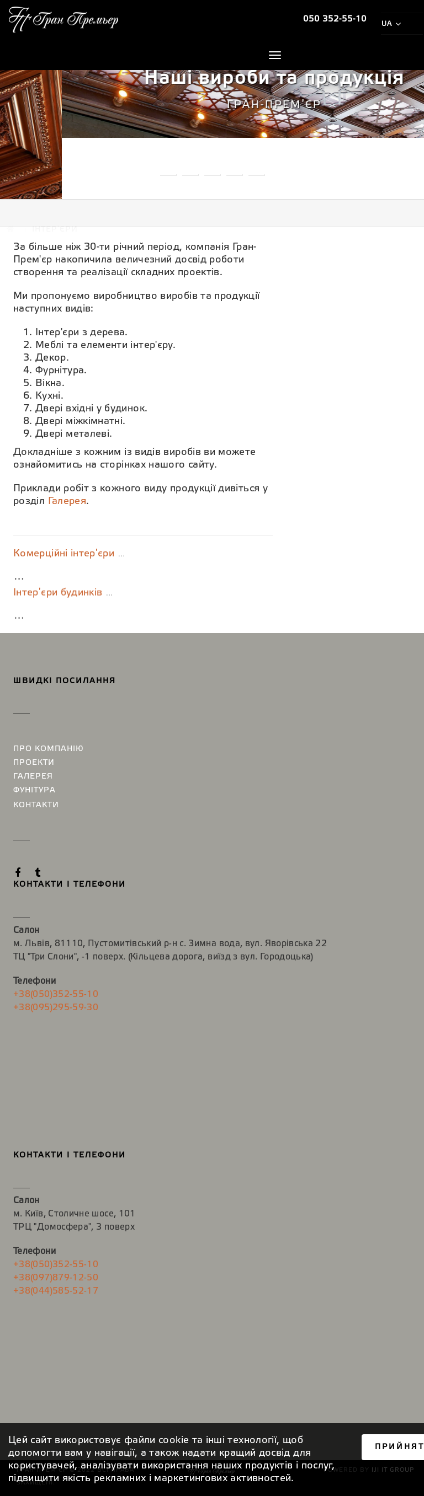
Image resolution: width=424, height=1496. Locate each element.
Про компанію (48, 749)
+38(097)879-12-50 (55, 1278)
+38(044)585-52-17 (55, 1291)
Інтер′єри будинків (57, 606)
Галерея (67, 501)
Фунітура (34, 790)
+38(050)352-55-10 (55, 994)
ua (390, 24)
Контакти (36, 805)
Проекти (34, 762)
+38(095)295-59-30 (55, 1008)
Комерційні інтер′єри (63, 555)
